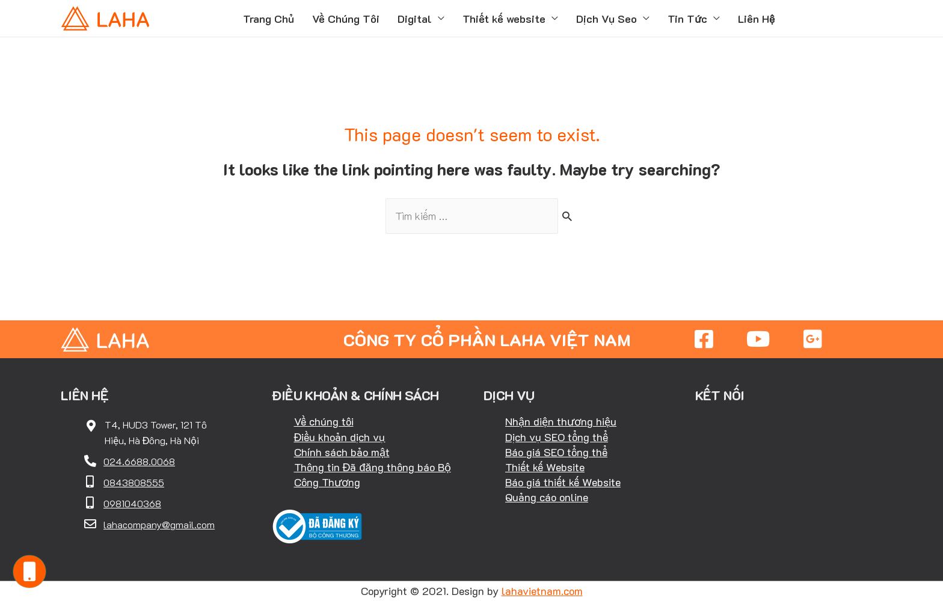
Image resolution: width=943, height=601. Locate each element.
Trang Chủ (268, 18)
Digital (415, 18)
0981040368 (132, 503)
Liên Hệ (756, 18)
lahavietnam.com (542, 591)
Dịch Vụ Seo (606, 18)
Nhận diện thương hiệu (560, 421)
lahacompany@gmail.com (159, 524)
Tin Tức (687, 18)
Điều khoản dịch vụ (339, 437)
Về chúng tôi (324, 421)
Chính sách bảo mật (342, 452)
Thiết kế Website (545, 467)
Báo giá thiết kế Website (563, 482)
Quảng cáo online (546, 497)
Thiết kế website (503, 18)
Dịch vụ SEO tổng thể (556, 437)
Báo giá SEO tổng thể (556, 452)
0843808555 (133, 482)
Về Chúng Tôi (345, 18)
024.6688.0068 (139, 461)
